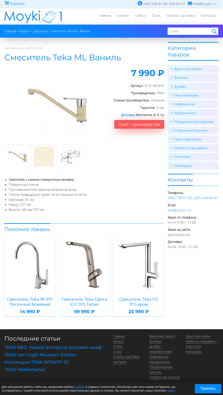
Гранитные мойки (187, 138)
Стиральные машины (190, 130)
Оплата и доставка (180, 16)
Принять (208, 388)
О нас (155, 16)
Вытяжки (181, 77)
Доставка (128, 115)
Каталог (121, 16)
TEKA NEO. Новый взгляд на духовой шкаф (53, 346)
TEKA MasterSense (24, 368)
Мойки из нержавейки (191, 147)
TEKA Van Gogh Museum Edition (40, 353)
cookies (79, 386)
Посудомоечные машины (193, 121)
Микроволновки (186, 95)
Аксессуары (183, 164)
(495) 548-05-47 (206, 197)
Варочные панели (188, 69)
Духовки (180, 86)
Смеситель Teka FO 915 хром (138, 301)
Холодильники (185, 112)
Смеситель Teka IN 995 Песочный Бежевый (30, 301)
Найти (213, 31)
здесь (170, 390)
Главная (102, 16)
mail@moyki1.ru (179, 209)
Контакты (208, 16)
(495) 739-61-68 (180, 197)
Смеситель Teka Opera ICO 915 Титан (84, 301)
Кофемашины (184, 103)
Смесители (182, 156)
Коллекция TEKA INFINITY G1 (36, 361)
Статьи (139, 16)
